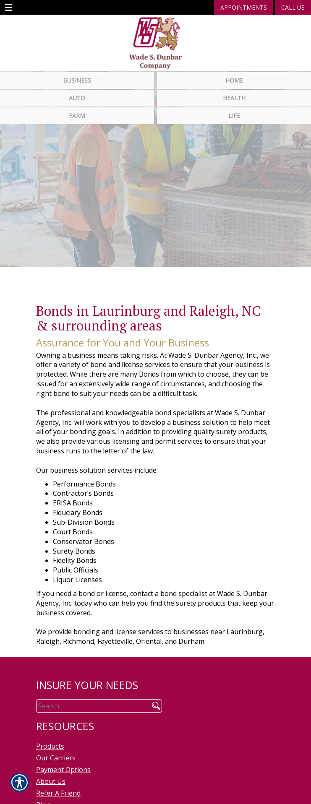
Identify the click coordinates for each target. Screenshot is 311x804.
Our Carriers (56, 755)
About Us (50, 779)
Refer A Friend (58, 791)
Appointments (243, 7)
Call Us (293, 7)
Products (50, 744)
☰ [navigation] (8, 7)
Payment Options (63, 767)
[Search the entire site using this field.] (90, 703)
